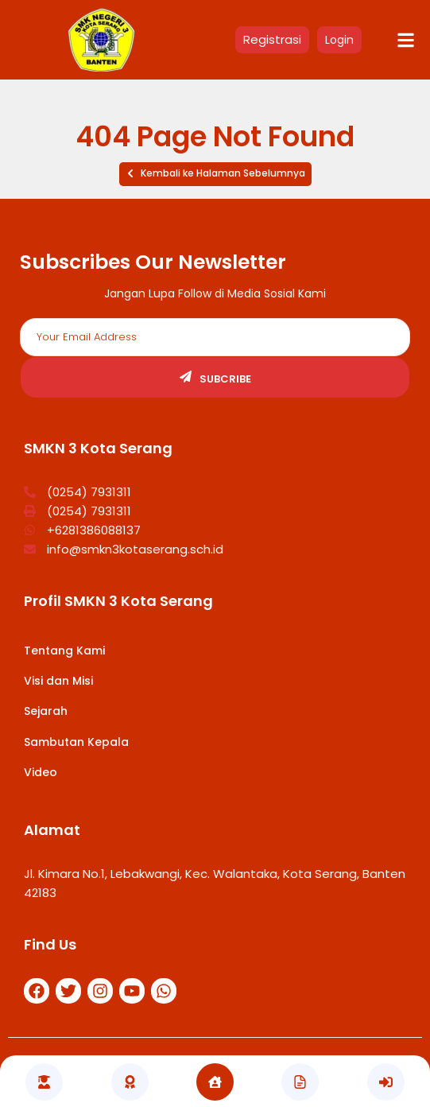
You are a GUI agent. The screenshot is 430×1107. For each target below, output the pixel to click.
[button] (215, 174)
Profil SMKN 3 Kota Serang (118, 601)
